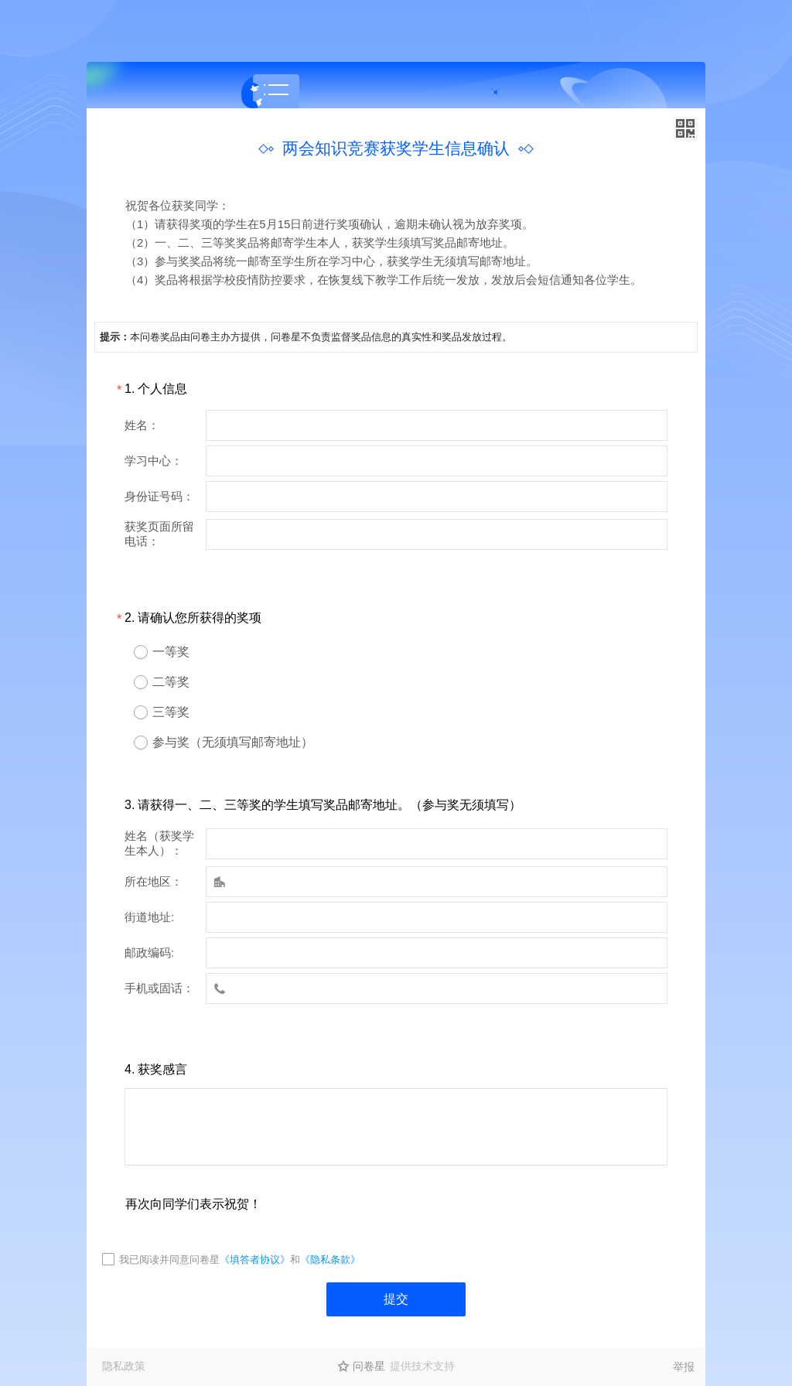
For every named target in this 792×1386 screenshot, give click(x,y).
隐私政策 (123, 1366)
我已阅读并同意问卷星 (169, 1259)
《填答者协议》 (255, 1259)
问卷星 (369, 1366)
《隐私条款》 (330, 1259)
